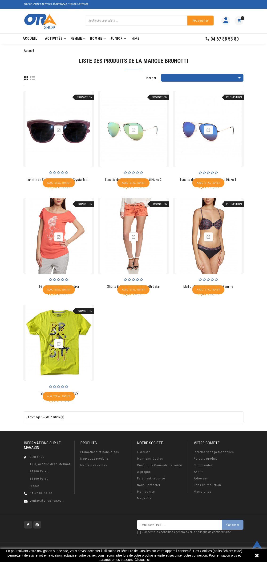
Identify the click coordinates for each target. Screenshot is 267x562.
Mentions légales (150, 458)
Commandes (203, 465)
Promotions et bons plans (99, 452)
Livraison (144, 452)
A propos (144, 472)
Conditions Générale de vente (159, 465)
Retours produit (205, 458)
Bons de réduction (207, 485)
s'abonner (232, 525)
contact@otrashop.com (47, 500)
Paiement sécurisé (151, 478)
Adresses (201, 478)
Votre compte (207, 443)
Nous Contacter (148, 485)
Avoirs (198, 472)
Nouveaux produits (94, 458)
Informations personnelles (214, 452)
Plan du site (146, 491)
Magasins (144, 498)
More (135, 38)
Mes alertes (202, 491)
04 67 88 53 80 (41, 493)
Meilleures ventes (93, 465)
